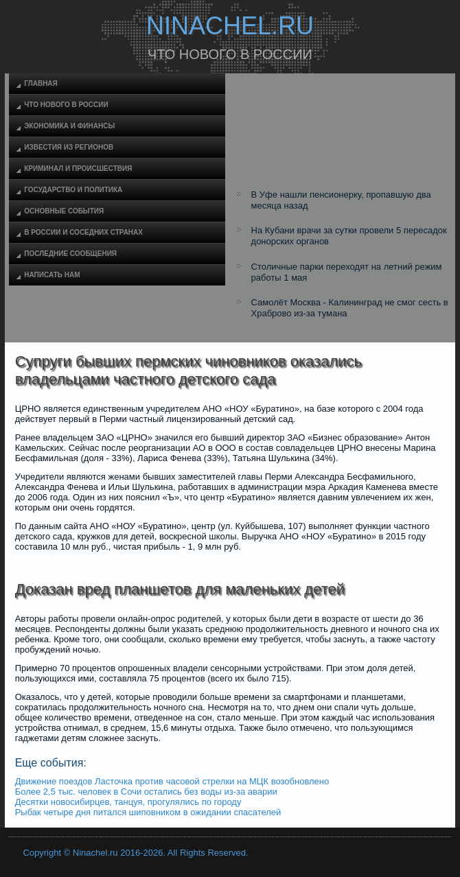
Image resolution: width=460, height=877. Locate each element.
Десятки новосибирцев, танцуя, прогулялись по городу (128, 802)
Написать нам (52, 275)
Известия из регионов (68, 147)
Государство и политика (73, 190)
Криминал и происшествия (78, 168)
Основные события (64, 211)
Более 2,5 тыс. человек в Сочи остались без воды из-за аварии (146, 791)
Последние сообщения (70, 253)
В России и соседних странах (83, 232)
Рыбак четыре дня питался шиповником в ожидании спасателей (148, 812)
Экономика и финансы (69, 126)
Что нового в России (66, 104)
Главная (41, 83)
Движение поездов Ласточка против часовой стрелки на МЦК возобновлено (172, 781)
